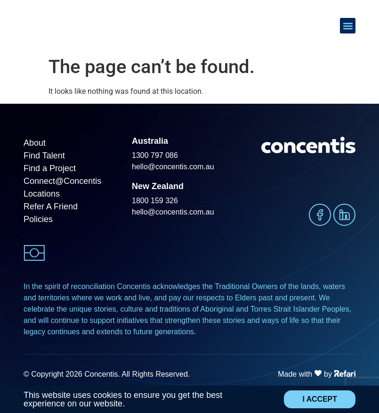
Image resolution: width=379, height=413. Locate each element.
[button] (347, 26)
